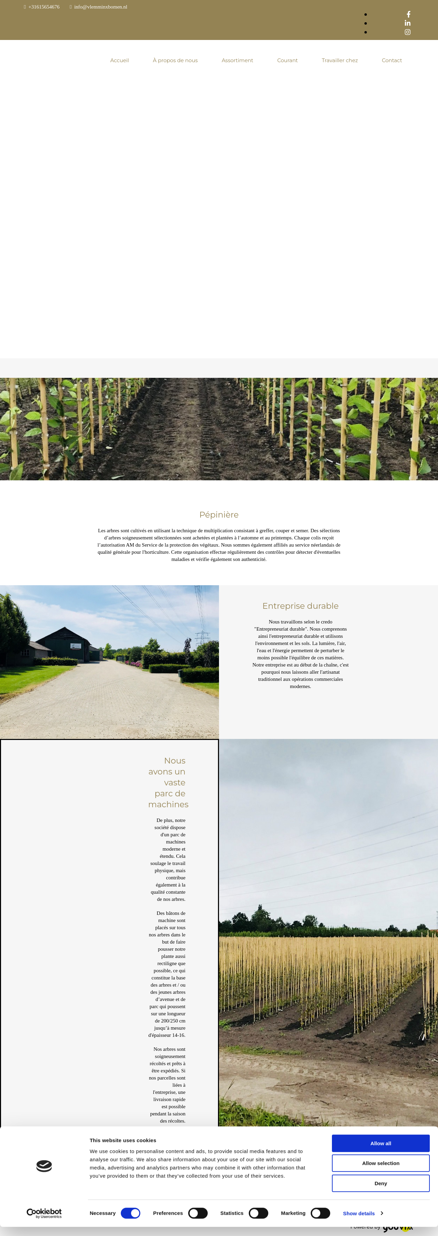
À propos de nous (175, 60)
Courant (287, 60)
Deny (381, 1192)
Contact (392, 60)
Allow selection (380, 1173)
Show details (359, 1222)
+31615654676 (44, 7)
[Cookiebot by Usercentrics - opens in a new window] (44, 1223)
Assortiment (237, 60)
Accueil (119, 60)
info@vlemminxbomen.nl (100, 7)
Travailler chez (340, 60)
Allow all (381, 1152)
